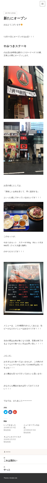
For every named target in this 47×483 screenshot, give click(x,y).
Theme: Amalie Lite (10, 478)
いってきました (10, 425)
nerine (8, 452)
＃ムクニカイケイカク (12, 437)
